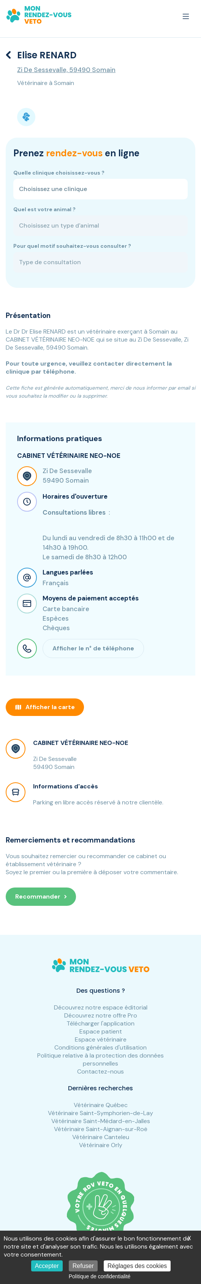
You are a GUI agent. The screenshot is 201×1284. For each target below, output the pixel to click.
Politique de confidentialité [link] (100, 1276)
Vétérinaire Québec (101, 1105)
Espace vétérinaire (101, 1039)
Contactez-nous (100, 1071)
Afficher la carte (45, 707)
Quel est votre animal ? (44, 209)
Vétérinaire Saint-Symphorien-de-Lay (100, 1113)
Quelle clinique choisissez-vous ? (58, 172)
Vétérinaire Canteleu (100, 1137)
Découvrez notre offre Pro (100, 1015)
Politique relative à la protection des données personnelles (100, 1059)
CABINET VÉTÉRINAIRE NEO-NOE (80, 743)
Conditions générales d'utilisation (100, 1047)
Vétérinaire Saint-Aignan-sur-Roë (100, 1129)
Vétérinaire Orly (100, 1145)
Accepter (47, 1266)
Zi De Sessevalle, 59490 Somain (66, 70)
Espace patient (100, 1031)
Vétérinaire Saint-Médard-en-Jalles (100, 1121)
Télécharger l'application (100, 1023)
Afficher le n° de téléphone (93, 648)
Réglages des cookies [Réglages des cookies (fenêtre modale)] (137, 1266)
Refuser (83, 1266)
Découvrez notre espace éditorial (100, 1007)
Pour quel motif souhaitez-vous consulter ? (72, 245)
